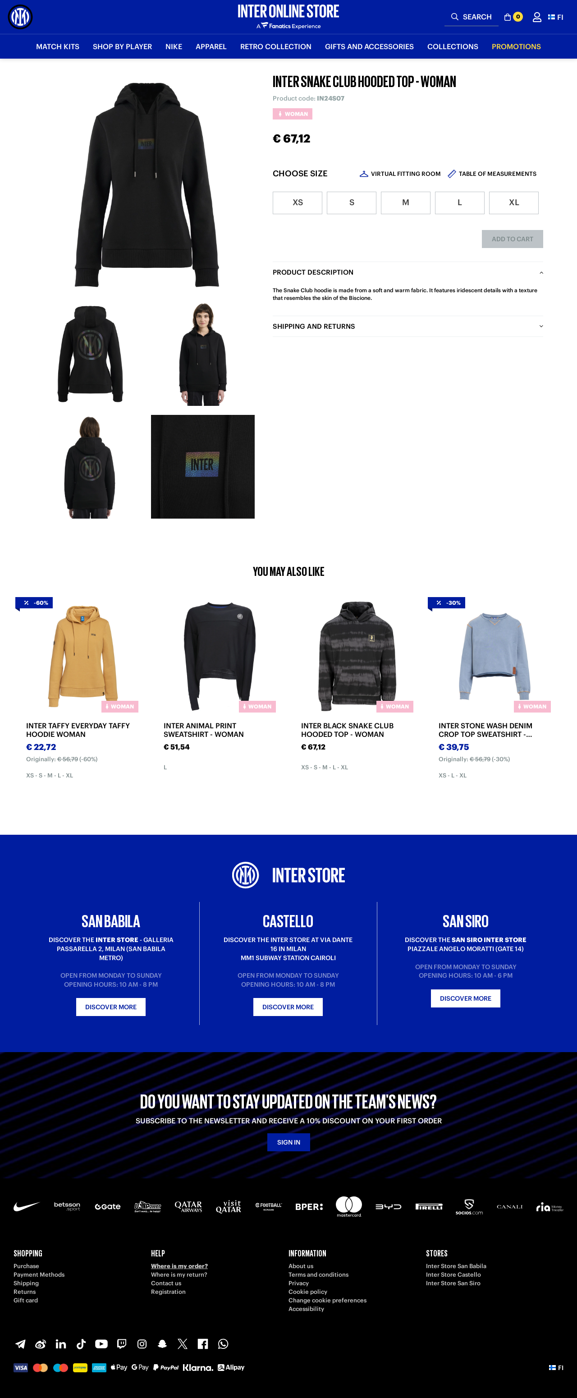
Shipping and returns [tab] (314, 326)
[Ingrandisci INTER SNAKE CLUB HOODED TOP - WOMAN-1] (90, 354)
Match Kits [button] (57, 46)
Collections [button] (452, 46)
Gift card (26, 1300)
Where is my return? (179, 1274)
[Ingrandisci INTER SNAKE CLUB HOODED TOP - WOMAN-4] (203, 467)
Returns (25, 1292)
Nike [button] (173, 46)
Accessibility (306, 1309)
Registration (168, 1292)
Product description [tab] (313, 272)
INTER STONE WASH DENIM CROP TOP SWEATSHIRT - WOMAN (485, 730)
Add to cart (512, 239)
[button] (555, 17)
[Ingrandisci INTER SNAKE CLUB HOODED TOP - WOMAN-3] (90, 467)
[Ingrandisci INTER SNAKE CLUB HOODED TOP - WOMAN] (146, 185)
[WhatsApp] (223, 1344)
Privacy (298, 1283)
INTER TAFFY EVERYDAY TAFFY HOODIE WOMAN (78, 730)
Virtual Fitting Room (406, 174)
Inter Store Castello (453, 1274)
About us (300, 1266)
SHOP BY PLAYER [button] (122, 46)
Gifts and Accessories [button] (369, 46)
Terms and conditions (318, 1274)
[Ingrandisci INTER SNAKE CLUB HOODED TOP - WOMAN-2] (203, 354)
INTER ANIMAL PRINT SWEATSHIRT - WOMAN (204, 730)
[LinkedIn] (61, 1344)
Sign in (288, 1142)
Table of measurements (497, 174)
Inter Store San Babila (456, 1266)
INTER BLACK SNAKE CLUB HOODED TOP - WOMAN (347, 730)
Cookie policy (307, 1292)
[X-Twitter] (182, 1344)
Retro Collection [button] (275, 46)
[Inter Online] (20, 17)
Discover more (111, 1007)
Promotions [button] (516, 46)
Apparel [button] (211, 46)
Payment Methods (39, 1274)
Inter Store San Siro (453, 1283)
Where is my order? (179, 1266)
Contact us (166, 1283)
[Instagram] (142, 1344)
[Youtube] (101, 1344)
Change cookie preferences (327, 1300)
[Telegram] (20, 1344)
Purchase (26, 1266)
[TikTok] (81, 1344)
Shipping (26, 1283)
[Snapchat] (162, 1344)
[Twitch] (121, 1344)
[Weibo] (40, 1344)
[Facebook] (203, 1344)
